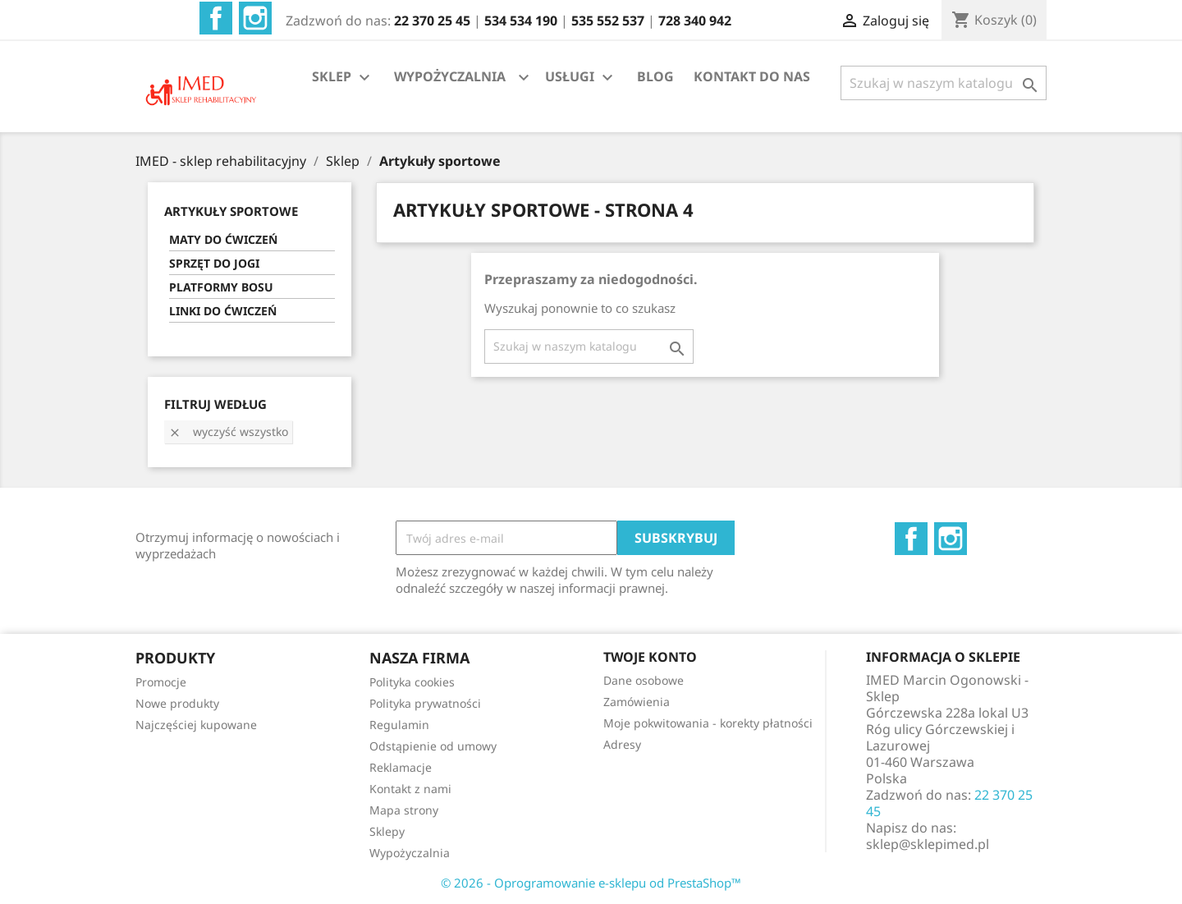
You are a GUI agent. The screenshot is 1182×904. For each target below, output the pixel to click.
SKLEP (343, 77)
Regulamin (399, 724)
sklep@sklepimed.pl (927, 844)
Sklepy (387, 831)
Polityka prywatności (425, 703)
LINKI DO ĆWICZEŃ (223, 311)
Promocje (160, 682)
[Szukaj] (944, 83)
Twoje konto (650, 657)
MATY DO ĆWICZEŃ (223, 239)
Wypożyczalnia (409, 852)
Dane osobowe (643, 680)
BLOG (655, 76)
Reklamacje (400, 767)
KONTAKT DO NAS (752, 76)
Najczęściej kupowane (196, 724)
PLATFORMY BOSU (221, 287)
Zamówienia (636, 701)
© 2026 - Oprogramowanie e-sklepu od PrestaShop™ (591, 882)
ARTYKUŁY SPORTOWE (231, 211)
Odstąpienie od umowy (433, 746)
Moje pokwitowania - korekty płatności (708, 723)
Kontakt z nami (410, 788)
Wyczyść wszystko (228, 431)
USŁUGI (581, 77)
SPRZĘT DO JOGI (214, 263)
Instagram (255, 18)
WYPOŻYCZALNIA (450, 76)
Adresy (622, 744)
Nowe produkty (177, 703)
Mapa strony (403, 810)
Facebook (215, 18)
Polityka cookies (412, 682)
